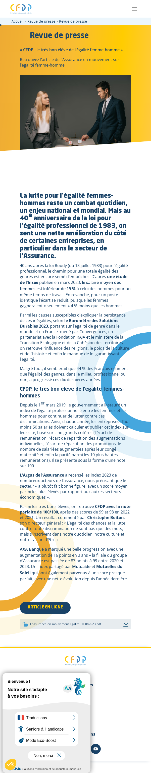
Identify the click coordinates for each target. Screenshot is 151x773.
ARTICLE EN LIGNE (45, 607)
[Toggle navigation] (134, 9)
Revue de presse (41, 21)
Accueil (18, 21)
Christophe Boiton (105, 517)
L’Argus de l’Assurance (42, 475)
